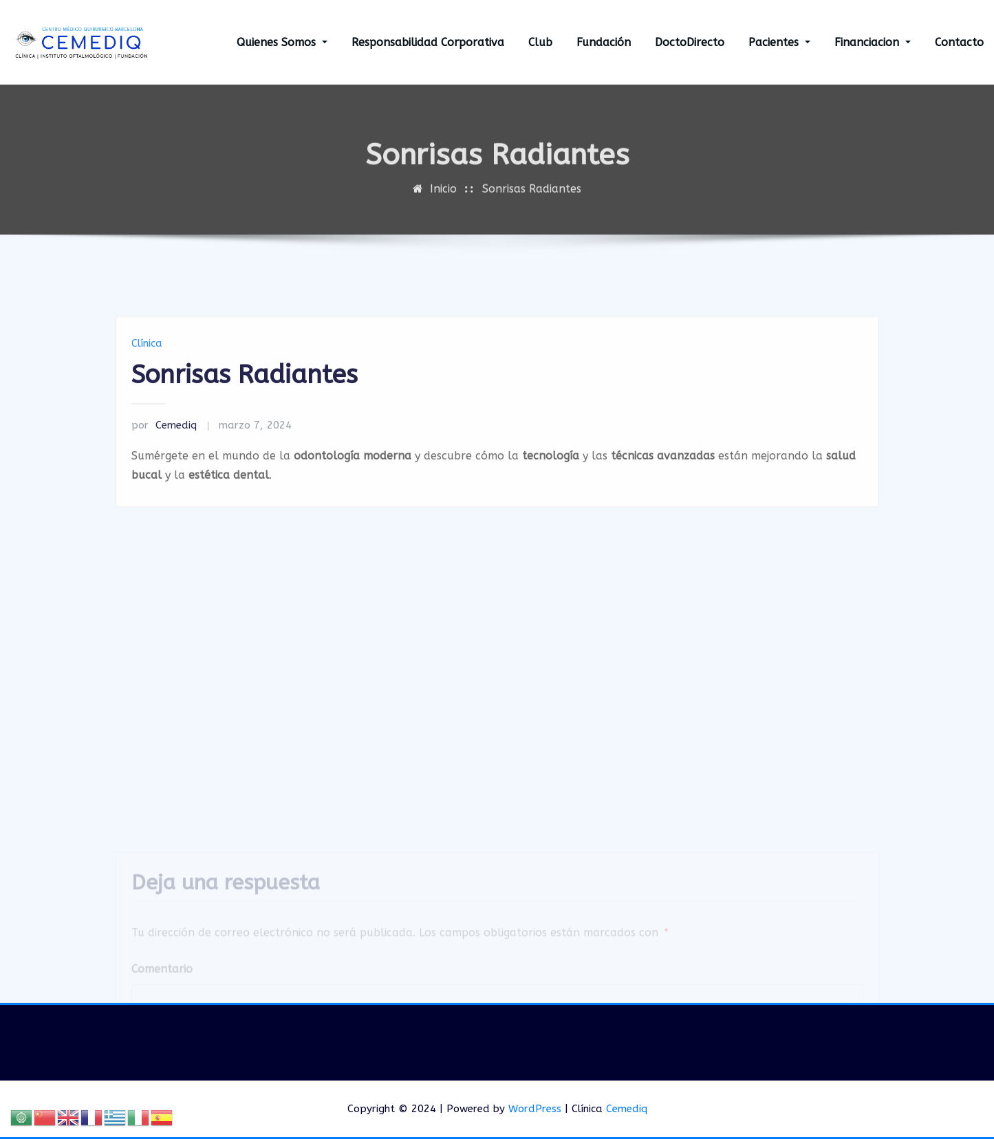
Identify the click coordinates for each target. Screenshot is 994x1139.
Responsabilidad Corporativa (428, 42)
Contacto (959, 42)
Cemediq (164, 463)
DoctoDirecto (689, 42)
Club (540, 42)
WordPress (534, 1109)
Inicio (443, 200)
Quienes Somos (282, 42)
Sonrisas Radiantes (531, 200)
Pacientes (779, 42)
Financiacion (872, 42)
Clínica (146, 382)
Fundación (603, 42)
